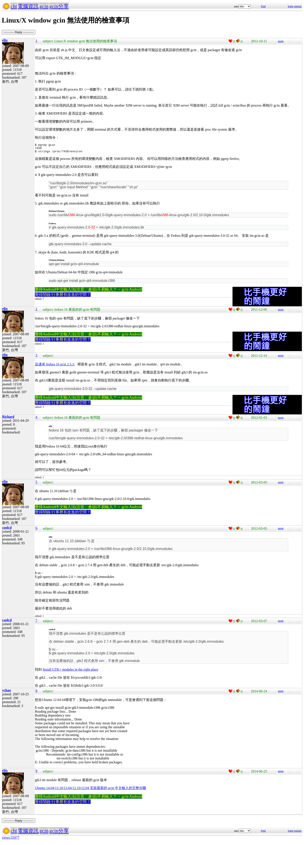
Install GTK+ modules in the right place (70, 671)
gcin (43, 6)
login (290, 6)
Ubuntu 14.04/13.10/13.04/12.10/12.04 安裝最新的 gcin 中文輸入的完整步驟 (90, 790)
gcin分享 (59, 6)
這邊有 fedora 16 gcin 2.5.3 (54, 366)
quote (281, 41)
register (298, 6)
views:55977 (11, 839)
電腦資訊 (28, 6)
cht (14, 6)
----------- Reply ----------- (18, 32)
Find (263, 6)
